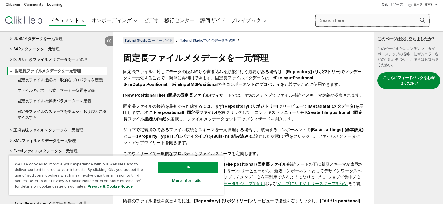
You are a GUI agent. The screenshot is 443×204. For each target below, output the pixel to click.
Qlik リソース (392, 4)
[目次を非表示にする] (109, 41)
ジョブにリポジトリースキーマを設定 (312, 183)
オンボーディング (112, 20)
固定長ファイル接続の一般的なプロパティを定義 (60, 79)
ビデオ (151, 20)
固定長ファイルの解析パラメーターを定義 (54, 100)
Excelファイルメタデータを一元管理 (45, 150)
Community (34, 4)
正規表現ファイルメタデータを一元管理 (48, 130)
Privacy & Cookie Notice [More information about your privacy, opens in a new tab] (110, 186)
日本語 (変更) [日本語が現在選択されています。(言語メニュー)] (423, 5)
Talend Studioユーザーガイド (148, 40)
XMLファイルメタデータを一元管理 (44, 140)
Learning (54, 4)
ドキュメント (64, 20)
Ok (187, 167)
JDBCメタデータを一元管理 (38, 38)
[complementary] (408, 118)
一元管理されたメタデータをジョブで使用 (225, 183)
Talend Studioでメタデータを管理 (208, 40)
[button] (422, 20)
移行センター (179, 20)
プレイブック (246, 20)
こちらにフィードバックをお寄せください (409, 80)
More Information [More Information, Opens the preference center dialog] (188, 180)
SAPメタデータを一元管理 (36, 48)
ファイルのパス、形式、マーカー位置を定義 (56, 90)
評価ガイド (212, 20)
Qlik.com (13, 4)
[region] (116, 175)
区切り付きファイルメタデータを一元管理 (50, 59)
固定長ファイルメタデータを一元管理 (48, 70)
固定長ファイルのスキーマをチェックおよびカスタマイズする (62, 114)
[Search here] (372, 20)
